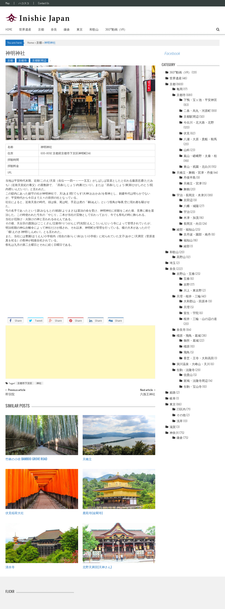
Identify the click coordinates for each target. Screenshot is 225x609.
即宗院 (10, 394)
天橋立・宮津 (193, 183)
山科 (187, 150)
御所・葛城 (191, 340)
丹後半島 (190, 177)
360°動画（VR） (116, 29)
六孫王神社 (147, 394)
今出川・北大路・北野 (199, 122)
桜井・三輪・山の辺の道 (200, 319)
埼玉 (173, 263)
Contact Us (43, 3)
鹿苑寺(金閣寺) (92, 513)
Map (7, 3)
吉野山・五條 (186, 274)
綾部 (187, 246)
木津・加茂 (191, 218)
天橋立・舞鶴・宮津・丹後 (195, 172)
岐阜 (173, 398)
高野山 (181, 257)
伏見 (187, 133)
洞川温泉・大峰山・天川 (193, 364)
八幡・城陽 (191, 206)
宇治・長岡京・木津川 (192, 195)
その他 (181, 415)
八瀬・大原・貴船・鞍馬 (200, 139)
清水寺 (10, 567)
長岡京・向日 (193, 223)
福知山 (188, 240)
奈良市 (181, 330)
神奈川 (174, 433)
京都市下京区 (24, 383)
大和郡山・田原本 (196, 301)
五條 (187, 278)
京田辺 (188, 200)
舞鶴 (187, 189)
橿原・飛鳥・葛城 (189, 335)
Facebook (172, 53)
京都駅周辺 (39, 60)
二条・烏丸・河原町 (197, 111)
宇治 (187, 212)
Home (8, 29)
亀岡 (180, 89)
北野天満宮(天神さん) (97, 567)
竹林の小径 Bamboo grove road (26, 459)
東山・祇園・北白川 (197, 167)
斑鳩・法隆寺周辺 (196, 381)
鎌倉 (67, 29)
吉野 (187, 284)
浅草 (180, 421)
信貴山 (188, 375)
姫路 (173, 392)
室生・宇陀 (191, 313)
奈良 (54, 29)
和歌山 (94, 29)
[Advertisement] (80, 352)
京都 (41, 29)
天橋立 (87, 459)
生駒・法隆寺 (186, 370)
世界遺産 (25, 29)
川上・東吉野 (193, 290)
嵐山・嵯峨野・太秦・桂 (200, 156)
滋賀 (173, 427)
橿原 (187, 346)
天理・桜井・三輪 (189, 296)
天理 (187, 307)
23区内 (181, 409)
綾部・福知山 (186, 229)
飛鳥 (187, 352)
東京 (80, 29)
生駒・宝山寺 (193, 386)
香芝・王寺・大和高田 (199, 358)
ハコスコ (24, 3)
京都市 (22, 60)
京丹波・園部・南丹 (197, 234)
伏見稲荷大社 (14, 513)
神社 (38, 383)
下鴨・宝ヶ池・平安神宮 (200, 100)
